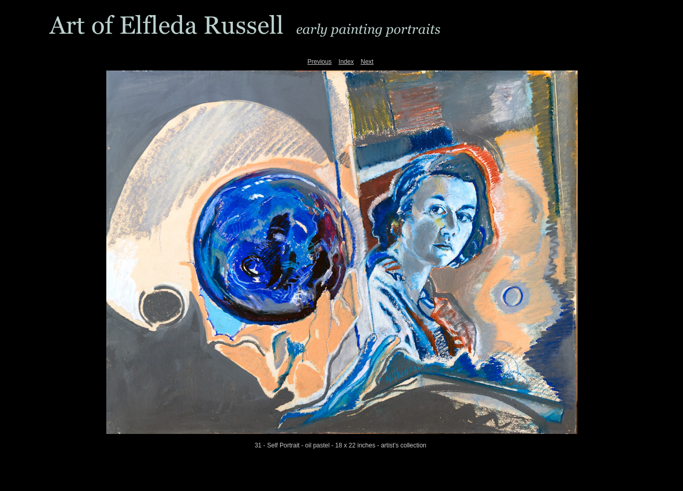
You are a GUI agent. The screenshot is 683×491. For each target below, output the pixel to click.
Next (367, 61)
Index (346, 61)
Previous (320, 61)
